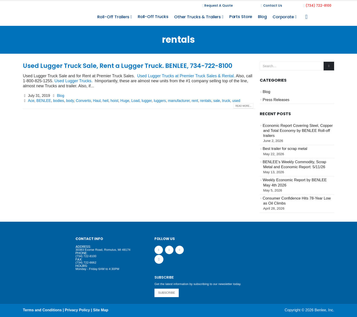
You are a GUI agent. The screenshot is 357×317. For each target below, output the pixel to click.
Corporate (283, 17)
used (236, 101)
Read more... (243, 106)
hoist (114, 101)
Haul (96, 101)
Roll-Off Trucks (153, 16)
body (70, 101)
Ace (31, 101)
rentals (205, 101)
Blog (262, 16)
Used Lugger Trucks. (73, 81)
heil (105, 101)
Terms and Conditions (42, 310)
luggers (160, 101)
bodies (58, 101)
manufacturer (178, 101)
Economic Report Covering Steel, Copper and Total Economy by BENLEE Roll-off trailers (298, 130)
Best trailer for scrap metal (285, 149)
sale (216, 101)
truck (226, 101)
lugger (147, 101)
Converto (83, 101)
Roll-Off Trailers (113, 17)
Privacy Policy (77, 310)
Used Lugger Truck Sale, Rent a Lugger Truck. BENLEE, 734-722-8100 (127, 65)
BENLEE (43, 101)
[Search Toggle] (306, 17)
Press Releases (276, 100)
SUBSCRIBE (166, 292)
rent (195, 101)
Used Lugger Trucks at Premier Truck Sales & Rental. (186, 76)
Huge (124, 101)
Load (135, 101)
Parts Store (240, 16)
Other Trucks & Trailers (197, 17)
